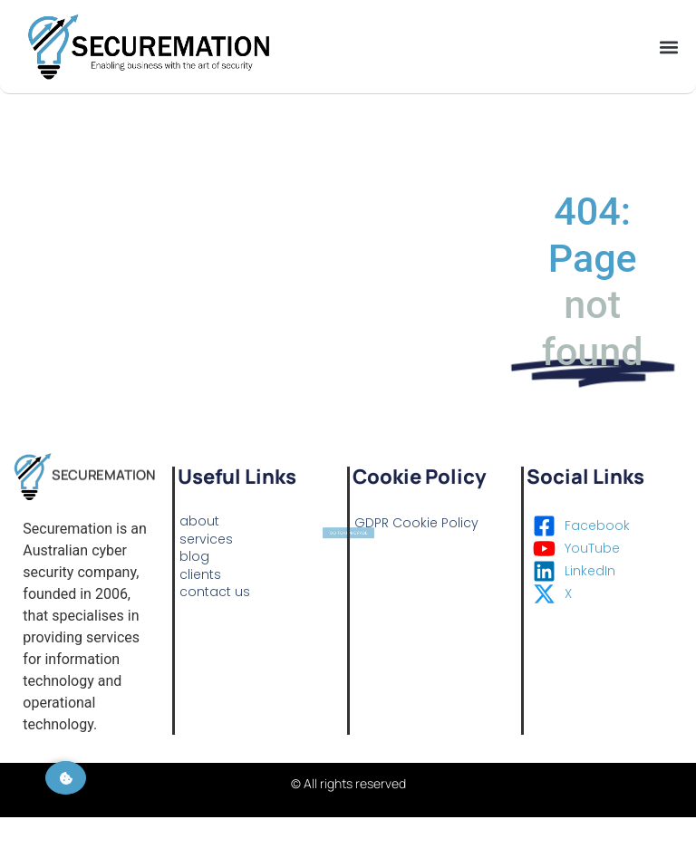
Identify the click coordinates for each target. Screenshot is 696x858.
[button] (668, 47)
